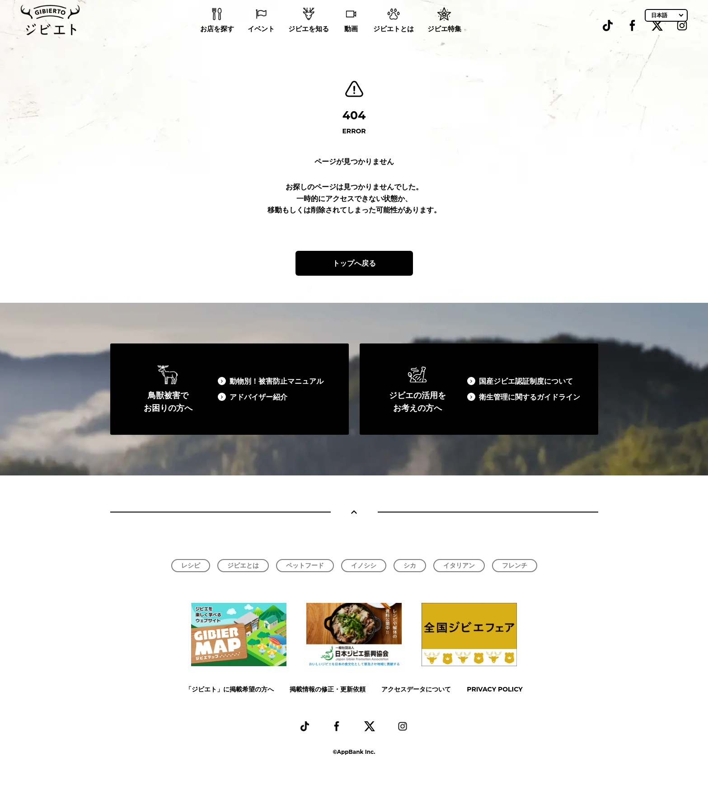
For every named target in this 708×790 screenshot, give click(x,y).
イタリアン (459, 565)
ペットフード (305, 565)
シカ (409, 565)
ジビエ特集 (444, 41)
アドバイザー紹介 (258, 397)
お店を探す (217, 41)
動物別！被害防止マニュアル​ (277, 381)
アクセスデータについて (416, 689)
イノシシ (363, 565)
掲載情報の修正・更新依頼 (328, 689)
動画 (351, 41)
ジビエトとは (393, 41)
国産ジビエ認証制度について (526, 381)
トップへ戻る (354, 263)
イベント (261, 41)
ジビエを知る (308, 41)
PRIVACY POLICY (494, 689)
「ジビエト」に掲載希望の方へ (229, 689)
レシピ (190, 565)
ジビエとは (243, 565)
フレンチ (514, 565)
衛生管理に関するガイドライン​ (529, 397)
